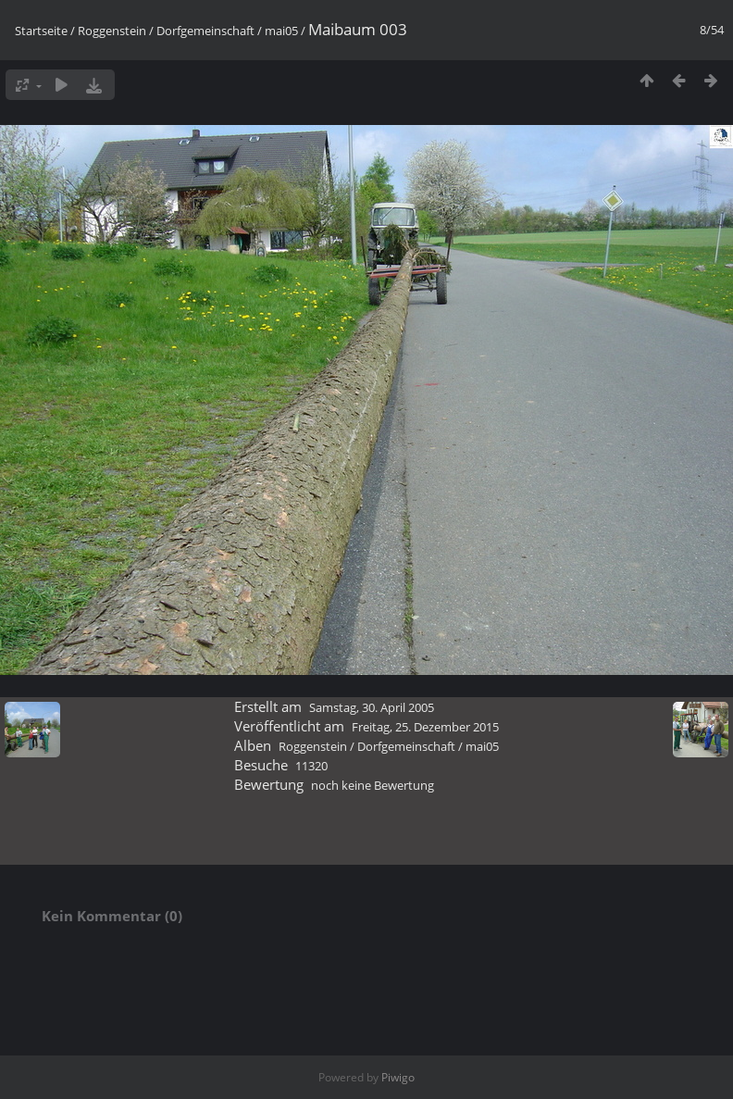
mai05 (281, 30)
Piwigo (398, 1077)
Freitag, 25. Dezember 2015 (425, 726)
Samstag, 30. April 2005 (371, 707)
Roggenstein (112, 30)
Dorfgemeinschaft (205, 30)
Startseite (41, 30)
